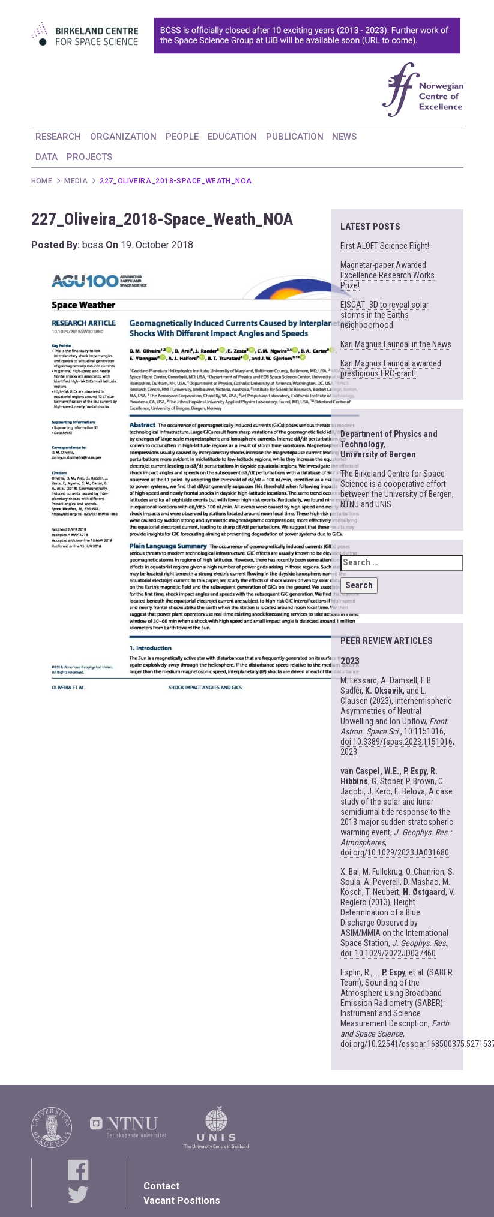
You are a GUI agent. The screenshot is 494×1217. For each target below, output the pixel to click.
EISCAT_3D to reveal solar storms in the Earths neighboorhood (384, 315)
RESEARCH (58, 136)
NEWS (344, 136)
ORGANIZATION (123, 136)
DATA (46, 157)
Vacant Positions (181, 1200)
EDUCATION (232, 136)
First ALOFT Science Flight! (384, 246)
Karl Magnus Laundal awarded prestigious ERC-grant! (390, 368)
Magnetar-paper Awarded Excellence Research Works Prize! (387, 275)
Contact (161, 1186)
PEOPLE (182, 136)
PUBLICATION (295, 136)
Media (76, 181)
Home (42, 181)
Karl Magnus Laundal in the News (395, 344)
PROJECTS (89, 157)
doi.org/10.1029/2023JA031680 (394, 852)
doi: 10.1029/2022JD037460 (388, 953)
